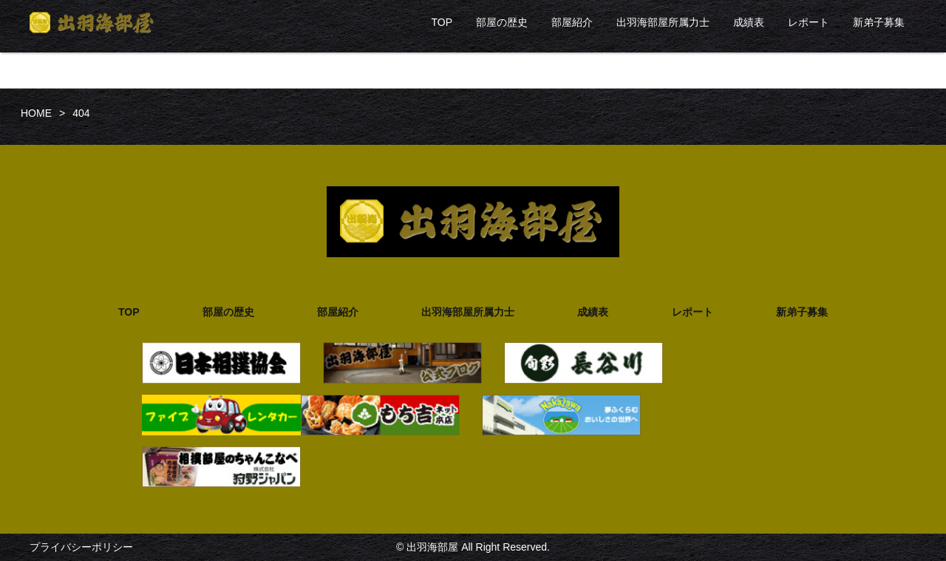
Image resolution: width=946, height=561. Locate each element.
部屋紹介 (572, 22)
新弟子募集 (879, 22)
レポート (808, 22)
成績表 (748, 22)
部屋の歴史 (502, 22)
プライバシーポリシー (81, 547)
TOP (441, 22)
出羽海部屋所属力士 (663, 22)
